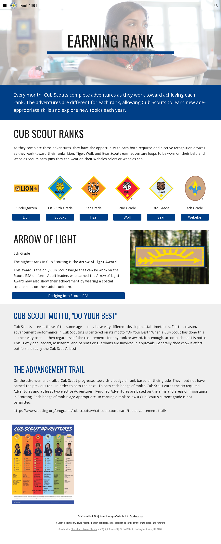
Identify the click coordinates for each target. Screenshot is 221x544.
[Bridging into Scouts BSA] (68, 295)
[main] (110, 42)
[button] (4, 5)
